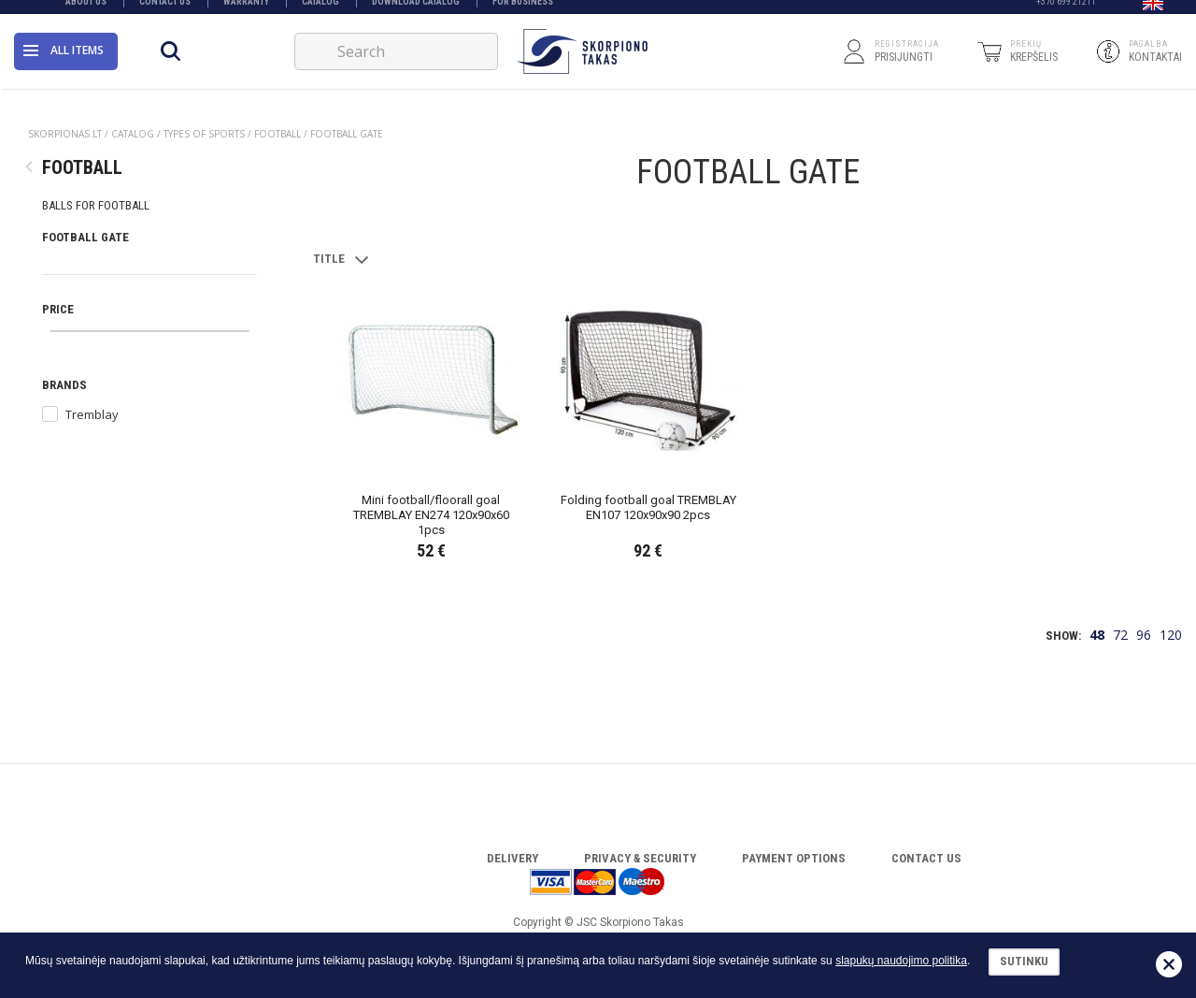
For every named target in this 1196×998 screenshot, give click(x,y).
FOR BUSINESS (522, 12)
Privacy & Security (640, 858)
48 (1096, 635)
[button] (1153, 12)
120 (1171, 635)
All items (63, 60)
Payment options (794, 858)
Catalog (320, 12)
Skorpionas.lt (65, 133)
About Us (86, 12)
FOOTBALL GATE (346, 133)
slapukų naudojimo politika (901, 960)
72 (1120, 635)
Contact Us (165, 12)
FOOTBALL (277, 133)
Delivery (512, 858)
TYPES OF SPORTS (204, 133)
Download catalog (416, 12)
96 (1143, 635)
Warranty (246, 12)
